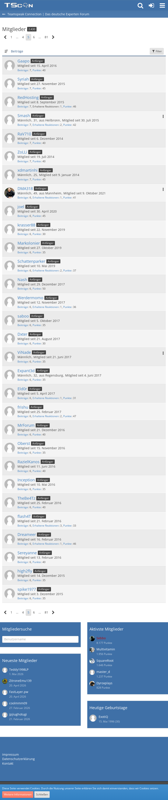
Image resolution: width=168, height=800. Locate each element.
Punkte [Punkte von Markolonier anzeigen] (37, 252)
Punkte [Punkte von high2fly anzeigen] (37, 580)
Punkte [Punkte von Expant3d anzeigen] (37, 380)
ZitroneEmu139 (20, 681)
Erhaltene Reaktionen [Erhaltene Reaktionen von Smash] (46, 125)
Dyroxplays (104, 683)
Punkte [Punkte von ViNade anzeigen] (37, 361)
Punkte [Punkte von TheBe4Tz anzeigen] (37, 507)
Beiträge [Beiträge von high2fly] (23, 580)
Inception (26, 479)
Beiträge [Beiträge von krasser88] (23, 234)
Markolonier (29, 243)
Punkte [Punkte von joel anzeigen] (37, 216)
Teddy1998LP (18, 669)
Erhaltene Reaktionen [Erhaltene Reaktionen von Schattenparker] (46, 270)
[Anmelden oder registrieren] (151, 5)
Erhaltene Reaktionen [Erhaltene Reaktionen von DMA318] (46, 197)
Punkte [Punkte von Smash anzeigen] (67, 125)
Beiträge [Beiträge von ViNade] (23, 361)
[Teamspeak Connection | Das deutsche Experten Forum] (18, 5)
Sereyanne (27, 552)
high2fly (25, 571)
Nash (22, 279)
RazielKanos (29, 461)
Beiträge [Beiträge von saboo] (23, 325)
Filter (157, 51)
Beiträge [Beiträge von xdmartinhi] (23, 179)
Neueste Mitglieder (19, 660)
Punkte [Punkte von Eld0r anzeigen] (67, 398)
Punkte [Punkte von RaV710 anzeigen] (37, 143)
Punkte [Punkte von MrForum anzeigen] (37, 434)
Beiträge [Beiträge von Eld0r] (23, 398)
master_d (103, 672)
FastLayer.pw (18, 692)
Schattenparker (31, 261)
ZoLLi (22, 152)
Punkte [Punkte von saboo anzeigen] (37, 325)
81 (46, 37)
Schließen (42, 794)
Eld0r (22, 388)
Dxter (22, 334)
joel (21, 206)
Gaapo (24, 61)
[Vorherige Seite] (5, 37)
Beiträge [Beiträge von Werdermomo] (23, 307)
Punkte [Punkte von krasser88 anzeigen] (37, 234)
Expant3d (26, 370)
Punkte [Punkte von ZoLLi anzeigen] (37, 161)
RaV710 (24, 134)
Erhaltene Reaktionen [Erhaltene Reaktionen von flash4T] (46, 525)
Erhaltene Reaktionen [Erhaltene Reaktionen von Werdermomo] (46, 307)
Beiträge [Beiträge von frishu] (23, 416)
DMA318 (25, 188)
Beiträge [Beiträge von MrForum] (23, 434)
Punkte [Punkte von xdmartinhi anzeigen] (37, 179)
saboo (23, 316)
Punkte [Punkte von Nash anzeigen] (37, 288)
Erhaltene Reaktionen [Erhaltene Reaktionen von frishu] (46, 416)
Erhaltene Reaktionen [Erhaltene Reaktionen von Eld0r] (46, 398)
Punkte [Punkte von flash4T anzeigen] (67, 525)
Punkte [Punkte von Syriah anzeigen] (37, 88)
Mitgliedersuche (17, 629)
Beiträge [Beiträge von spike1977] (23, 598)
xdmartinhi (28, 170)
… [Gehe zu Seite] (17, 37)
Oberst (24, 443)
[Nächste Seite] (53, 37)
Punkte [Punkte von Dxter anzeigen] (37, 343)
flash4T (24, 516)
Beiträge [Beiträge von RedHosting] (23, 106)
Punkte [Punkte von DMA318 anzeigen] (67, 197)
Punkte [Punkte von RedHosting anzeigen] (67, 106)
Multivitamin (105, 649)
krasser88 (26, 225)
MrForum (26, 425)
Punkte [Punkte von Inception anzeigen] (37, 489)
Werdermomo (30, 297)
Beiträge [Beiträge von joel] (23, 216)
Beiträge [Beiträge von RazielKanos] (23, 471)
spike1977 (27, 589)
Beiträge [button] (17, 51)
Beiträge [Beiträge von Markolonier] (23, 252)
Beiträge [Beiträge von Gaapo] (23, 70)
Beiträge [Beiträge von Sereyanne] (23, 562)
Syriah (23, 79)
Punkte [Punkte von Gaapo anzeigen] (37, 70)
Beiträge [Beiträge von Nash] (23, 288)
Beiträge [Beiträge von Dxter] (23, 343)
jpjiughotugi (18, 714)
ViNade (24, 352)
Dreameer (27, 534)
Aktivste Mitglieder (106, 629)
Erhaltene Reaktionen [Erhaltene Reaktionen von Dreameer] (46, 544)
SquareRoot (105, 660)
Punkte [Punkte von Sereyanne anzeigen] (37, 562)
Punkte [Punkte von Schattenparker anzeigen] (67, 270)
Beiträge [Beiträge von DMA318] (23, 197)
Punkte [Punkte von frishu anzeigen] (67, 416)
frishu (23, 407)
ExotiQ (103, 717)
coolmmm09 (18, 703)
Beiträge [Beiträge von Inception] (23, 489)
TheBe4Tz (26, 498)
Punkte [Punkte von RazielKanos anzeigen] (37, 471)
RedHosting (28, 97)
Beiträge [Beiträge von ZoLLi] (23, 161)
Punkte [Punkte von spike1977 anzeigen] (37, 598)
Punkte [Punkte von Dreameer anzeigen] (67, 544)
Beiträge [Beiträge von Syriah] (23, 88)
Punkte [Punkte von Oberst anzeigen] (37, 452)
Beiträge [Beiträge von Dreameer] (23, 544)
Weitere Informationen (18, 794)
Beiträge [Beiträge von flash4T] (23, 525)
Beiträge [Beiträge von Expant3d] (23, 380)
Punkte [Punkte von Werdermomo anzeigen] (67, 307)
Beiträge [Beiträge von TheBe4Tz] (23, 507)
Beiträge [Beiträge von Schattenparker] (23, 270)
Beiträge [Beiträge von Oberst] (23, 452)
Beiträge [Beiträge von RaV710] (23, 143)
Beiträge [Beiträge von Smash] (23, 125)
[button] (162, 5)
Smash (24, 115)
